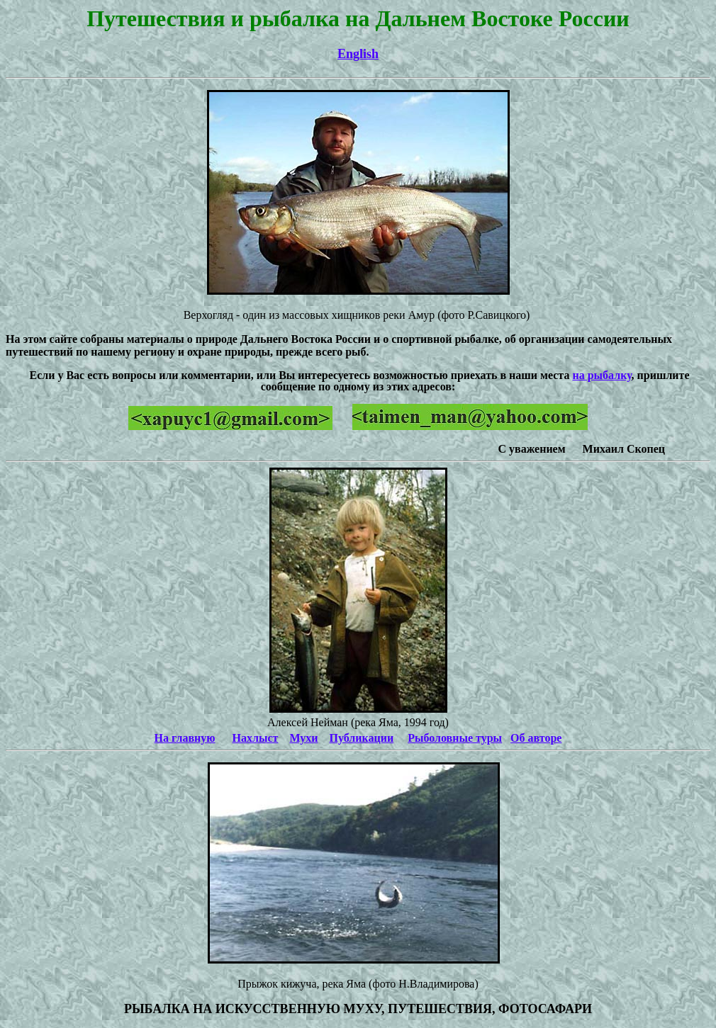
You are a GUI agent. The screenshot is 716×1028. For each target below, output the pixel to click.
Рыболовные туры (455, 738)
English (358, 54)
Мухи (303, 738)
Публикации (362, 738)
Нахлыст (256, 738)
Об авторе (535, 738)
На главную (185, 738)
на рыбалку (601, 375)
